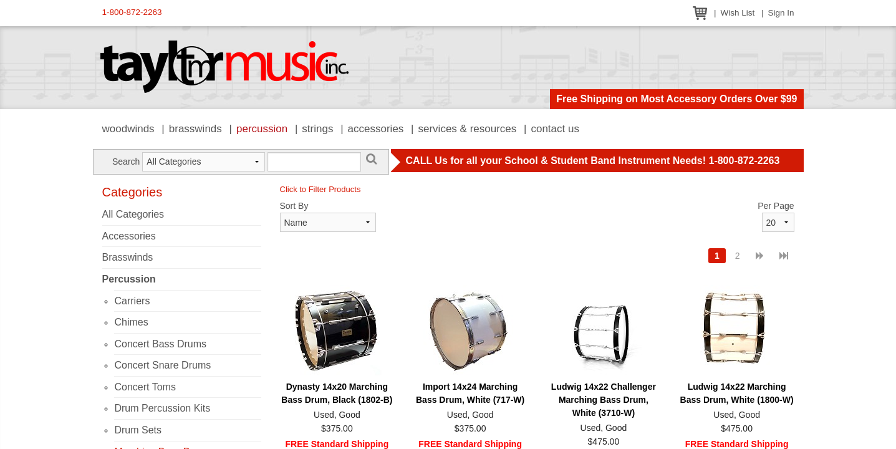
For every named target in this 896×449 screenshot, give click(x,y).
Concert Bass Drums (160, 344)
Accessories (376, 129)
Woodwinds (128, 129)
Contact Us (555, 129)
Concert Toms (144, 387)
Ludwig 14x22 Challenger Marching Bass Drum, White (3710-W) (603, 400)
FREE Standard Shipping (337, 444)
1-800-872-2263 (132, 12)
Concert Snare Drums (162, 365)
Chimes (131, 322)
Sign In (781, 12)
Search (126, 162)
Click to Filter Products (320, 189)
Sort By (294, 206)
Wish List (737, 12)
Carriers (132, 301)
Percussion (261, 129)
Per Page (776, 206)
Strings (317, 129)
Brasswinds (195, 129)
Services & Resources (467, 129)
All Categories (133, 214)
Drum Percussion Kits (162, 408)
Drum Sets (137, 430)
